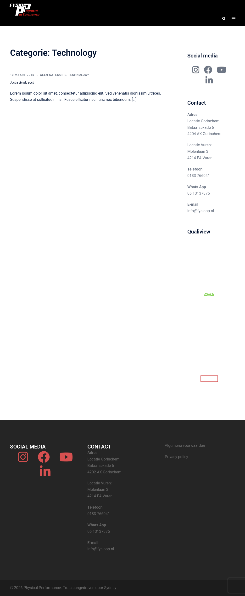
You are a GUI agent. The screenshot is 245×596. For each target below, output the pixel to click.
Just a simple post (22, 82)
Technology (78, 75)
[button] (224, 19)
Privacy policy (176, 456)
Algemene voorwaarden (185, 445)
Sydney (110, 587)
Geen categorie (53, 75)
